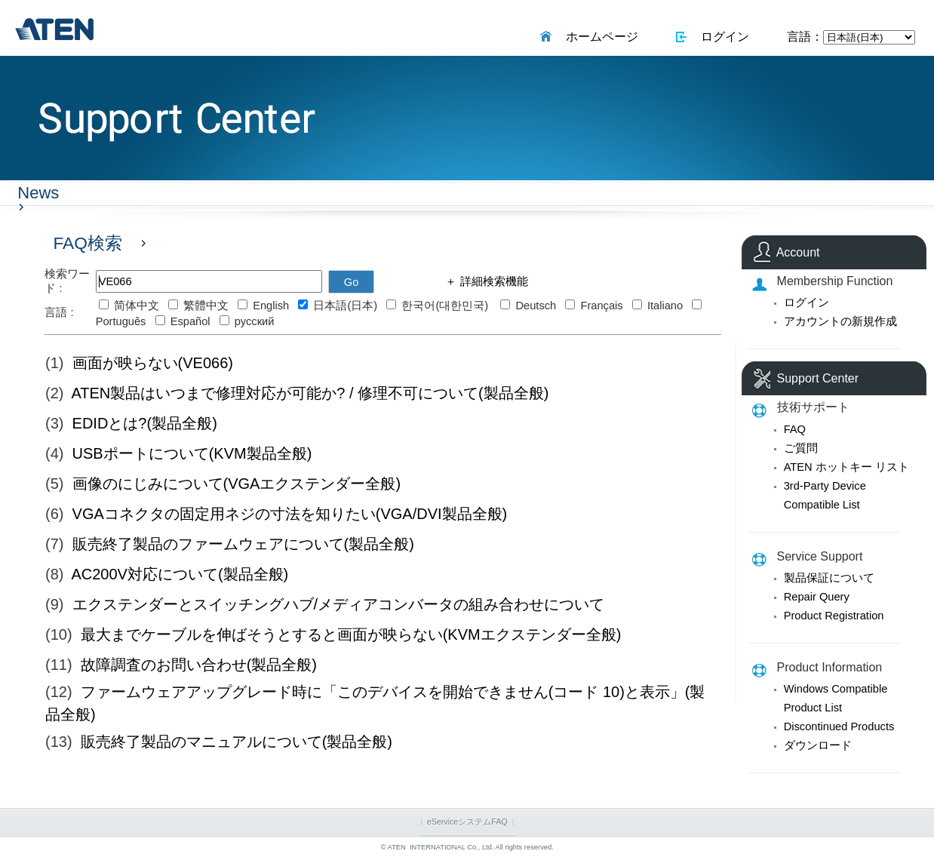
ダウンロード (818, 745)
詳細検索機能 (491, 281)
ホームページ (598, 36)
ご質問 (801, 448)
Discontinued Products (839, 726)
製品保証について (829, 578)
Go (351, 282)
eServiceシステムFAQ (467, 821)
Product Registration (834, 616)
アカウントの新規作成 (840, 321)
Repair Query (817, 597)
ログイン (722, 36)
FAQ (795, 429)
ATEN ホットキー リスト (846, 467)
